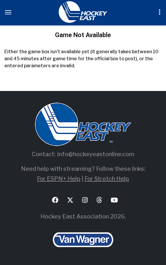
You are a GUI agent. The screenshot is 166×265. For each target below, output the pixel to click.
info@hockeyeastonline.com (95, 154)
